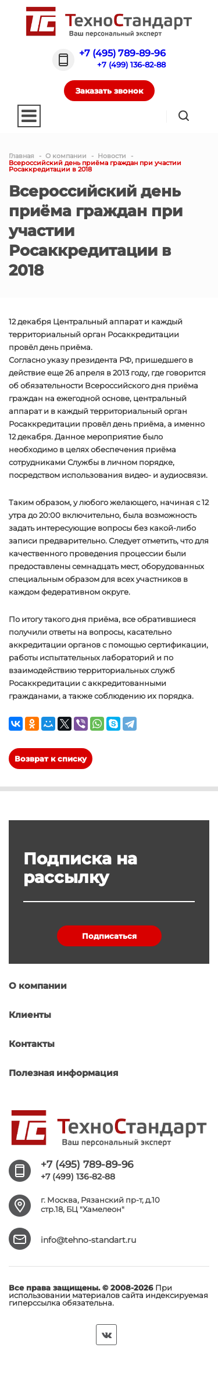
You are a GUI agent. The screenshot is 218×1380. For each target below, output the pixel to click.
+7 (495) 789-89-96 (122, 53)
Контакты (32, 1043)
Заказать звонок (109, 90)
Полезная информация (63, 1072)
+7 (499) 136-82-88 (131, 64)
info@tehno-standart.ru (88, 1240)
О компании (38, 985)
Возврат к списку (51, 758)
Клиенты (30, 1014)
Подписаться (109, 936)
